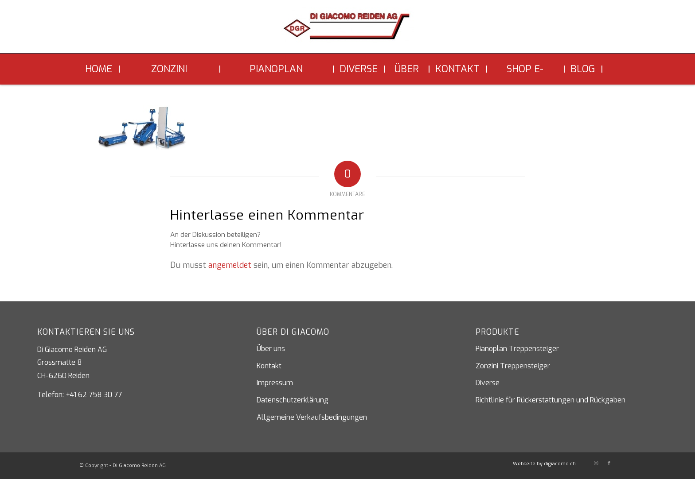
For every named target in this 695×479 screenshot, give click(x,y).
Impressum (275, 382)
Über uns (271, 348)
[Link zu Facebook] (609, 463)
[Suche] (609, 69)
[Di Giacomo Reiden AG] (347, 30)
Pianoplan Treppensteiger (517, 348)
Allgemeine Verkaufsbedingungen (312, 417)
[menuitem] (99, 69)
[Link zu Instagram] (595, 463)
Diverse (488, 382)
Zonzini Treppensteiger (513, 366)
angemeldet (229, 265)
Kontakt (269, 366)
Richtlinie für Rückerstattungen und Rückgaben (550, 400)
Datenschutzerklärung (292, 400)
